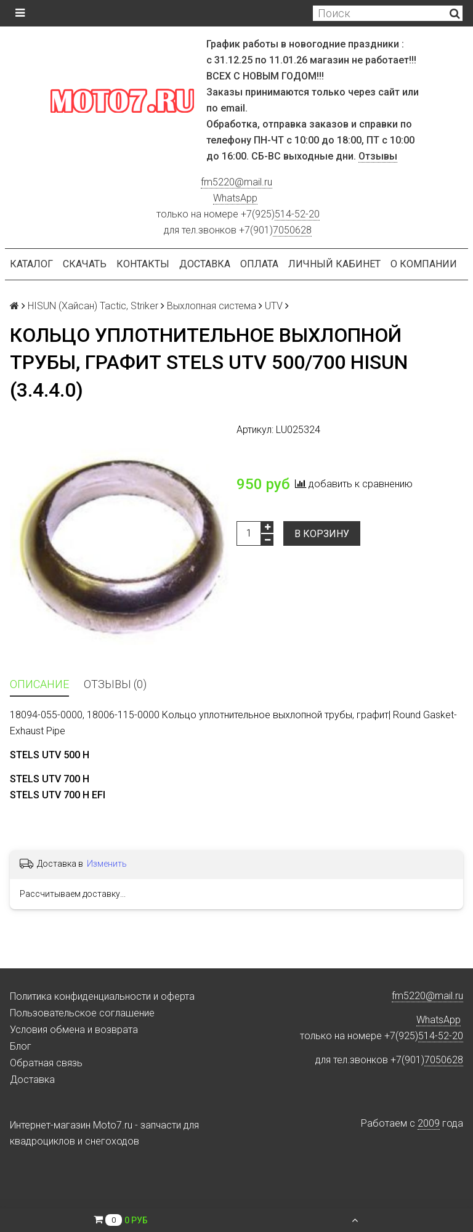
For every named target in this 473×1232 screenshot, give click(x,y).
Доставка (204, 264)
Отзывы (377, 156)
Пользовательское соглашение (82, 1013)
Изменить (107, 864)
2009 (429, 1123)
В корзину (321, 534)
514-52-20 (297, 214)
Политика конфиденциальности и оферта (102, 996)
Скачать (85, 264)
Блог (20, 1046)
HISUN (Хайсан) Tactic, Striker (93, 306)
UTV (274, 306)
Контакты (142, 264)
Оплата (259, 264)
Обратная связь (46, 1063)
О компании (423, 264)
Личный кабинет (334, 264)
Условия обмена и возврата (74, 1029)
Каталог (31, 264)
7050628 (292, 230)
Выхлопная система (211, 306)
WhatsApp (235, 198)
